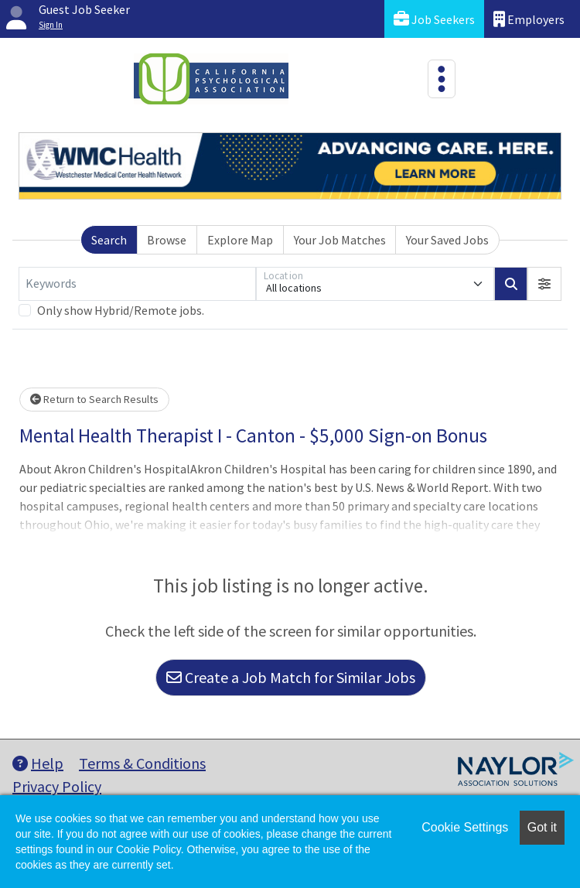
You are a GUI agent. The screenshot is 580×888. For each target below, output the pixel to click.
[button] (544, 284)
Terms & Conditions (142, 763)
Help (37, 763)
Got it (542, 827)
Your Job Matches (340, 240)
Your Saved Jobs (447, 240)
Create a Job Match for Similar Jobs (290, 677)
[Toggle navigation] (441, 79)
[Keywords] (137, 284)
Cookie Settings (464, 827)
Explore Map (240, 240)
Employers (529, 19)
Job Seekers (434, 19)
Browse (166, 240)
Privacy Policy (56, 786)
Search (109, 240)
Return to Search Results (94, 399)
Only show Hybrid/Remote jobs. (120, 310)
